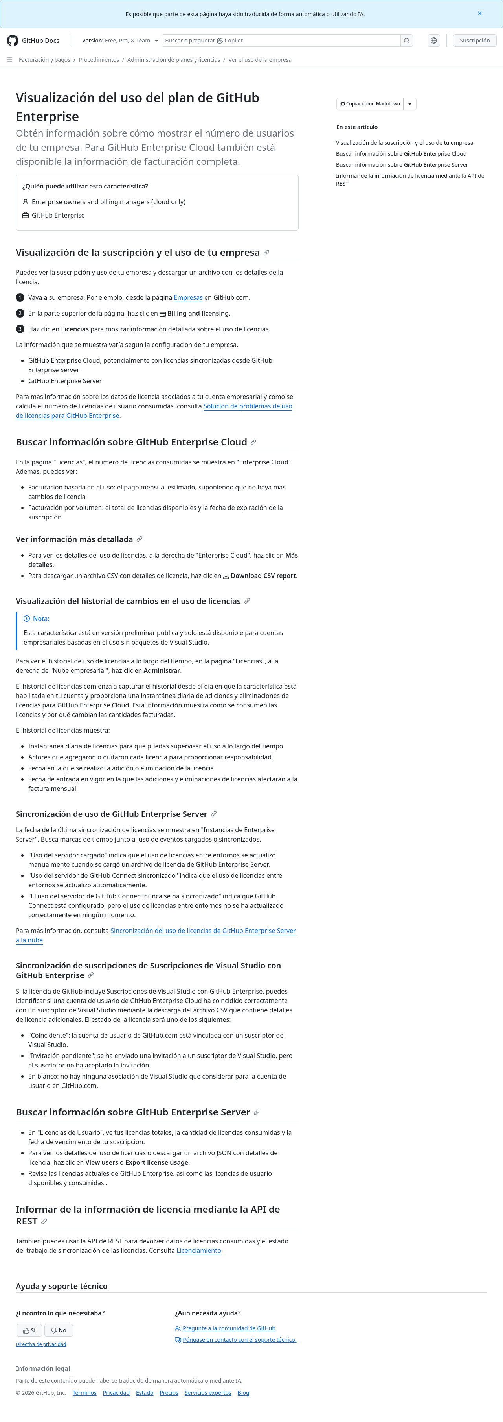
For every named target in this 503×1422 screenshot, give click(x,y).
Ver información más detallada (79, 539)
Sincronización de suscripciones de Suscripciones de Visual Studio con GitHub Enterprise (148, 970)
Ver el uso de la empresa (260, 59)
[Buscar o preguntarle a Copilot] (287, 40)
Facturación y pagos (44, 59)
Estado (144, 1392)
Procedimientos (99, 59)
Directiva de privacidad (41, 1344)
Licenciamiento (198, 1250)
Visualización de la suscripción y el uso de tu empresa (143, 252)
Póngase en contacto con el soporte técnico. (235, 1339)
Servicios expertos (208, 1392)
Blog (244, 1392)
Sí (29, 1330)
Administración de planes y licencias (173, 59)
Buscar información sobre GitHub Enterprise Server (138, 1111)
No (58, 1330)
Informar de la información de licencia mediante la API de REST (148, 1214)
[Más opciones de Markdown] (410, 104)
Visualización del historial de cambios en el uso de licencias (133, 601)
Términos (85, 1392)
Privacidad (116, 1392)
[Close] (480, 12)
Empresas (188, 297)
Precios (169, 1392)
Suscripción (475, 40)
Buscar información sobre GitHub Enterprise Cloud (136, 441)
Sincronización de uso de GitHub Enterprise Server (116, 814)
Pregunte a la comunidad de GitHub (225, 1328)
